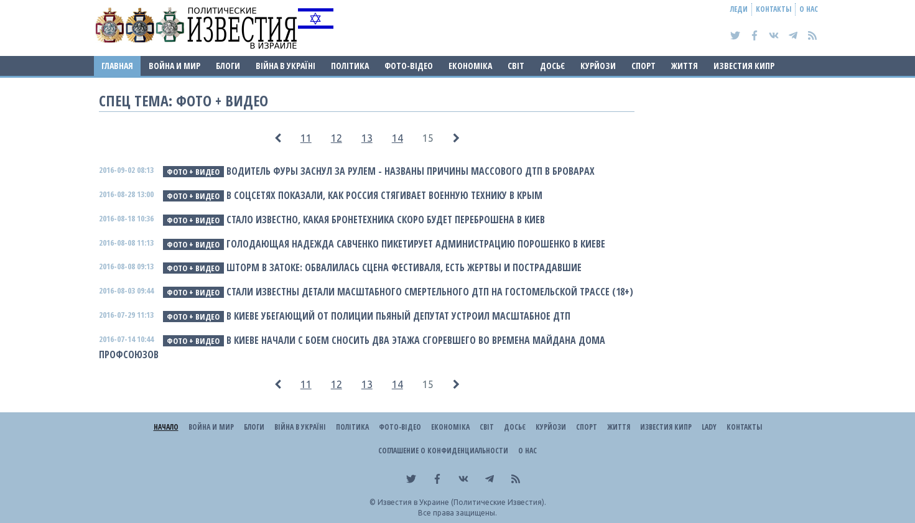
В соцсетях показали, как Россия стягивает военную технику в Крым (384, 195)
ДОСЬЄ (552, 66)
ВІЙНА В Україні (285, 66)
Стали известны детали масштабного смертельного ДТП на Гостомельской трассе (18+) (429, 292)
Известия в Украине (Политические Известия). (462, 502)
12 (336, 138)
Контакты (773, 9)
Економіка (470, 66)
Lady (709, 427)
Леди (739, 9)
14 (397, 138)
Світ (516, 66)
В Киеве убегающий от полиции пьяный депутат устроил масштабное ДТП (398, 316)
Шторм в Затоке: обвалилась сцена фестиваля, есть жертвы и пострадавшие (404, 267)
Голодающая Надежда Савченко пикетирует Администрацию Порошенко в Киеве (415, 244)
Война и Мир (174, 66)
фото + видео (193, 171)
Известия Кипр (743, 66)
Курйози (598, 66)
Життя (684, 66)
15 (428, 138)
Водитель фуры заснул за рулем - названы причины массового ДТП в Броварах (410, 171)
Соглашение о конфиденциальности (443, 450)
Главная (117, 66)
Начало (166, 427)
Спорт (643, 66)
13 (367, 138)
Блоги (228, 66)
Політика (350, 66)
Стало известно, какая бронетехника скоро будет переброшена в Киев (385, 219)
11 (306, 138)
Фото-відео (408, 66)
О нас (808, 9)
